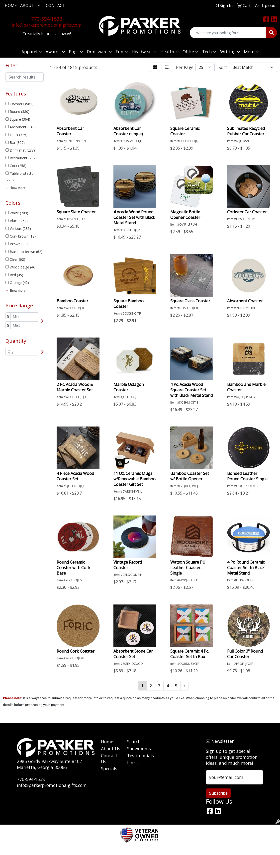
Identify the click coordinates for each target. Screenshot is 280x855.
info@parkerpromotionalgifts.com (47, 25)
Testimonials (137, 756)
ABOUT (27, 5)
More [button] (249, 52)
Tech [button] (207, 52)
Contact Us (109, 759)
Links (132, 763)
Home (107, 742)
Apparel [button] (29, 52)
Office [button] (188, 52)
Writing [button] (228, 52)
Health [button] (167, 52)
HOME (11, 5)
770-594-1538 (46, 18)
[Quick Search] (228, 32)
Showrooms (137, 749)
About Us (110, 749)
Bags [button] (74, 52)
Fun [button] (119, 52)
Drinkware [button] (97, 52)
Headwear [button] (142, 52)
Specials (109, 768)
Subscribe (218, 793)
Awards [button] (53, 52)
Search (134, 742)
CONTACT (55, 5)
